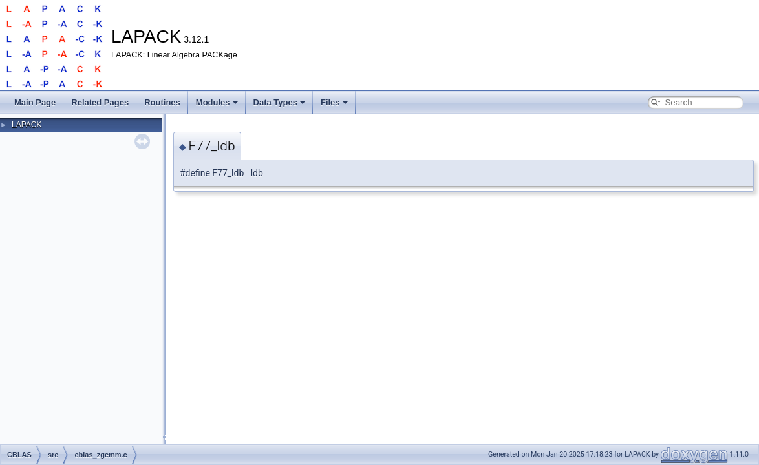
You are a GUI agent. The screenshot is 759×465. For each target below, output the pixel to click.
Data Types (279, 102)
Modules (217, 102)
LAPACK (26, 124)
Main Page (35, 102)
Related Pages (100, 102)
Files (334, 102)
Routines (162, 102)
